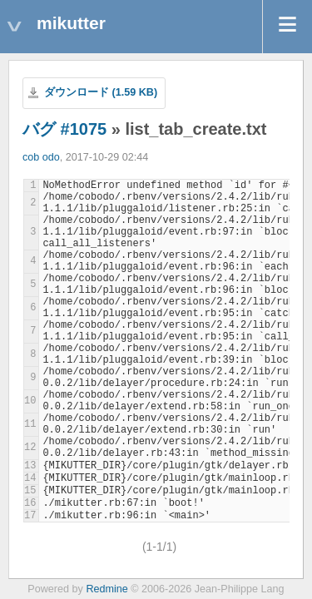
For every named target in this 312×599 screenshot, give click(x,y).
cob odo (41, 157)
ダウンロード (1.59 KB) (100, 92)
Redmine (106, 589)
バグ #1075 (64, 129)
